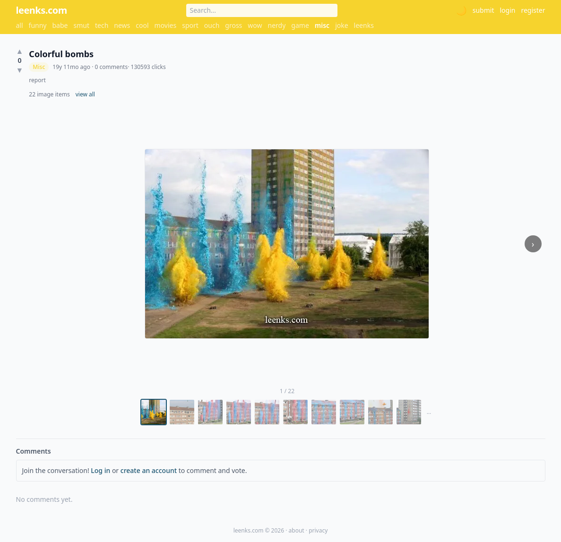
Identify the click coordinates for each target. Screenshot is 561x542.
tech (101, 25)
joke (341, 25)
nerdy (277, 25)
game (300, 25)
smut (81, 25)
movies (166, 25)
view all (85, 94)
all (19, 25)
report (37, 80)
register (533, 10)
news (122, 25)
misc (322, 25)
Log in (100, 470)
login (507, 10)
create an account (149, 470)
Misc (39, 67)
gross (233, 25)
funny (38, 25)
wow (255, 25)
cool (142, 25)
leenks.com (41, 10)
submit (483, 10)
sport (190, 25)
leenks (364, 25)
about (296, 530)
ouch (212, 25)
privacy (318, 530)
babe (60, 25)
